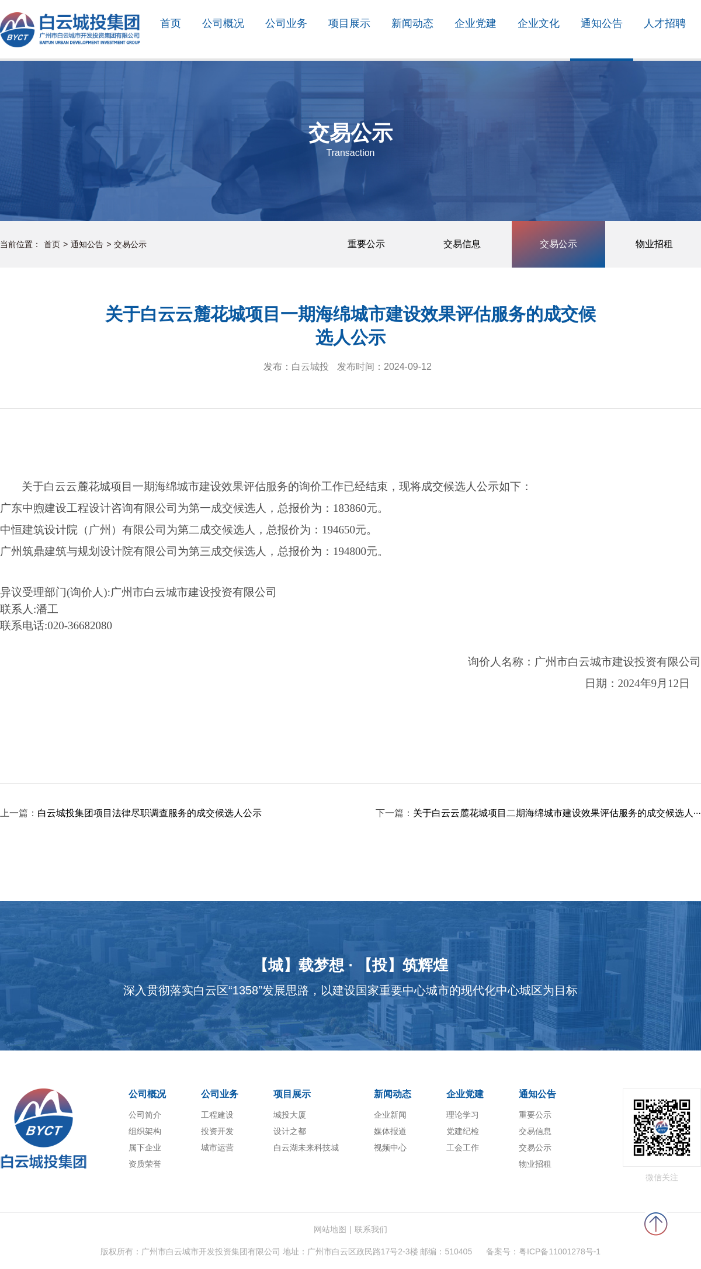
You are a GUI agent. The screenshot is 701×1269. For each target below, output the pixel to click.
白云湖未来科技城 (306, 1147)
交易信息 (535, 1131)
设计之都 (289, 1131)
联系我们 (371, 1229)
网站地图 (330, 1229)
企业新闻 (390, 1114)
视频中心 (390, 1147)
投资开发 (217, 1131)
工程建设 (217, 1114)
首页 (52, 244)
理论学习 (462, 1114)
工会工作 (462, 1147)
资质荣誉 (145, 1164)
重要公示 (535, 1114)
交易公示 (130, 244)
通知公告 (87, 244)
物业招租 (535, 1164)
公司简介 (145, 1114)
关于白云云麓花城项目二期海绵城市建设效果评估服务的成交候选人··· (557, 813)
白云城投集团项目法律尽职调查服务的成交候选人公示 (149, 813)
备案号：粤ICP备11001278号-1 (543, 1251)
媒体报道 (390, 1131)
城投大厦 (289, 1114)
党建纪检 (462, 1131)
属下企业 (145, 1147)
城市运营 (217, 1147)
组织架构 (145, 1131)
